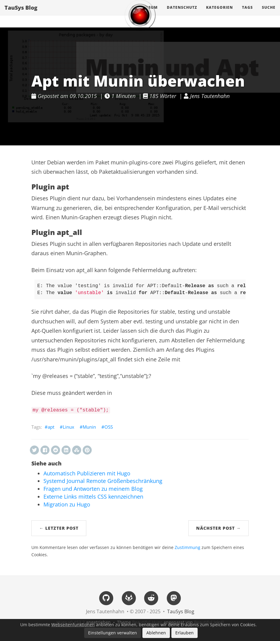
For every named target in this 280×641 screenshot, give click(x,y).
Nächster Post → (218, 528)
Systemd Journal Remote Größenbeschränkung (102, 480)
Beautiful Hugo (147, 622)
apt (51, 427)
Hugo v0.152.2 (70, 622)
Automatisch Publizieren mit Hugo (86, 473)
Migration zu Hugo (66, 504)
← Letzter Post (58, 528)
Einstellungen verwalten (112, 633)
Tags (247, 13)
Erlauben (184, 633)
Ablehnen (156, 633)
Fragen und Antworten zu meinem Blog (93, 488)
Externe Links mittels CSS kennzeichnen (93, 496)
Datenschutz (182, 13)
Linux (68, 427)
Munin (89, 427)
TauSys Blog (21, 13)
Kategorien (219, 13)
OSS (108, 427)
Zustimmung (187, 547)
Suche (268, 13)
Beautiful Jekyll (209, 622)
